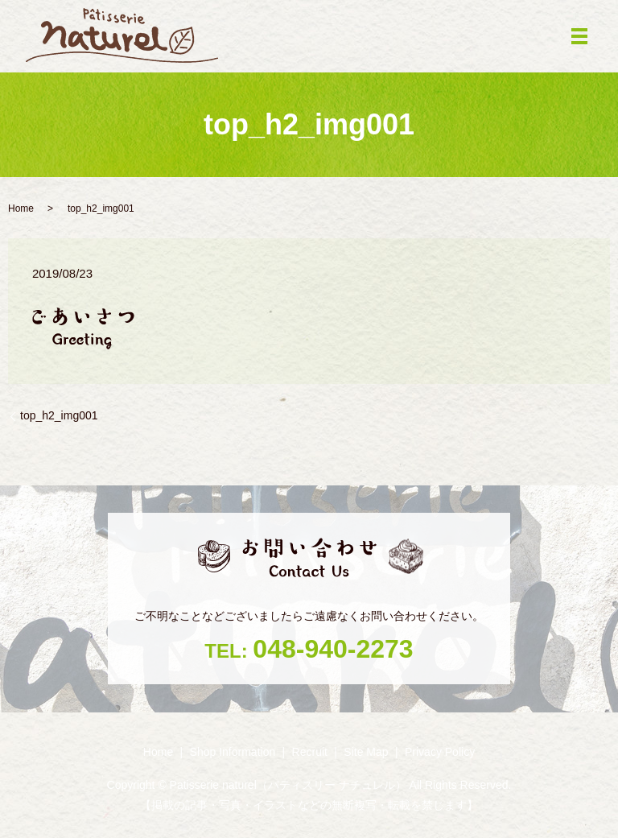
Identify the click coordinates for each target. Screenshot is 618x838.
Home (21, 208)
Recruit (310, 751)
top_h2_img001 (59, 415)
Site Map (366, 751)
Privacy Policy (440, 751)
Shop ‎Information (233, 751)
